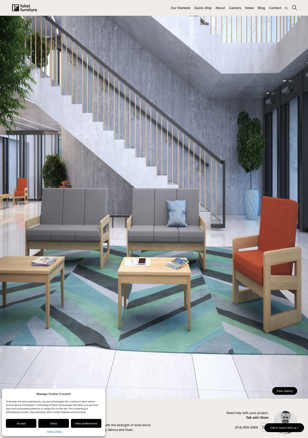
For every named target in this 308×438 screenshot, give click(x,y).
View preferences (86, 423)
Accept (21, 423)
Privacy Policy (54, 431)
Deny (53, 423)
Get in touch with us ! (284, 428)
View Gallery (284, 391)
